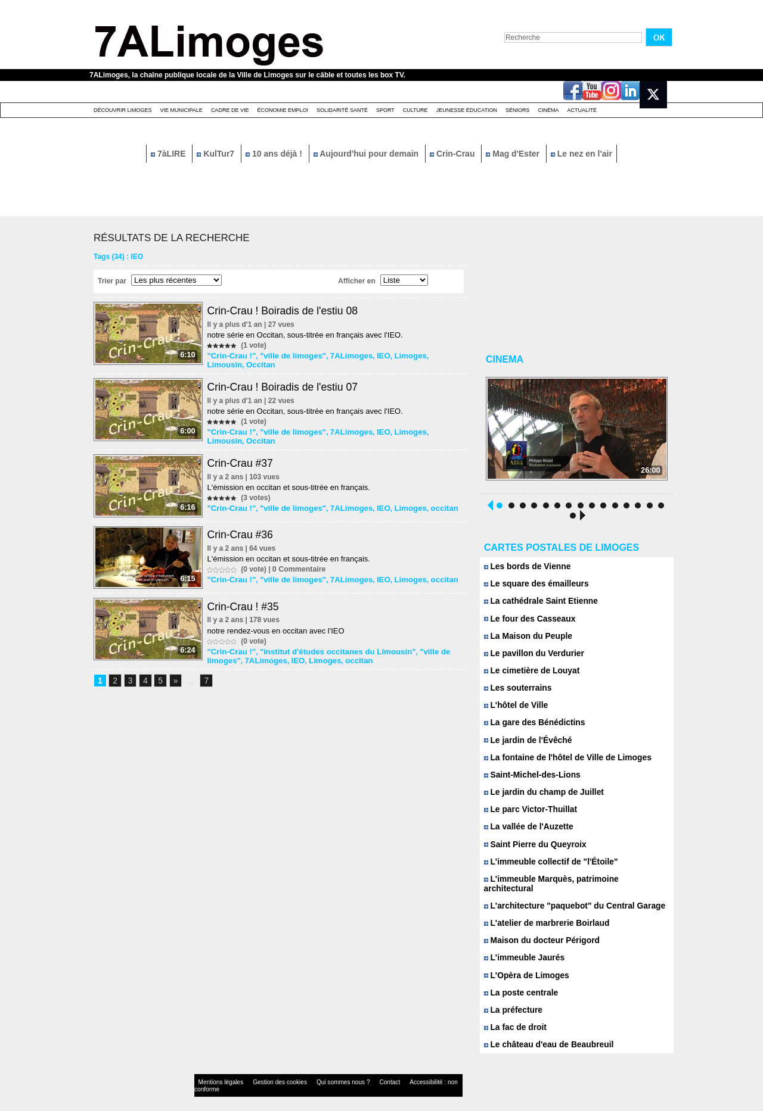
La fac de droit (513, 1016)
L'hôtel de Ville (514, 705)
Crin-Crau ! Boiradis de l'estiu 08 (286, 311)
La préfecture (511, 999)
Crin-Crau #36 (242, 534)
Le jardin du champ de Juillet (540, 792)
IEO (370, 355)
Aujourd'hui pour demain (367, 153)
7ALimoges (340, 355)
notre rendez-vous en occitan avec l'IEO (277, 631)
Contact (358, 1072)
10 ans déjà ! (275, 153)
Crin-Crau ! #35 (245, 607)
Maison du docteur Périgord (538, 930)
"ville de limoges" (287, 355)
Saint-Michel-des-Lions (529, 774)
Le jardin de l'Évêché (525, 740)
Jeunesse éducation (466, 110)
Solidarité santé (342, 110)
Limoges (394, 355)
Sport (385, 110)
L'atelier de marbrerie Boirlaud (543, 913)
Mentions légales (216, 1072)
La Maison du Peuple (525, 636)
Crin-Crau (453, 153)
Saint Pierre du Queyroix (532, 844)
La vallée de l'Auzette (526, 826)
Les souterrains (516, 688)
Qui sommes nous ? (318, 1072)
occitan (425, 505)
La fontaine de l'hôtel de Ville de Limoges (563, 757)
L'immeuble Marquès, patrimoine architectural (572, 878)
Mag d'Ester (514, 153)
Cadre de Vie (230, 110)
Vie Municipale (181, 110)
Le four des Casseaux (527, 619)
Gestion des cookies (266, 1072)
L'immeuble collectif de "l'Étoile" (547, 861)
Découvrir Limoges (123, 110)
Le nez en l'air (581, 153)
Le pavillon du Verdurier (531, 654)
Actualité (582, 110)
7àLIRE (169, 153)
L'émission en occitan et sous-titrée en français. (290, 484)
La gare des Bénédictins (531, 723)
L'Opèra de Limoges (524, 964)
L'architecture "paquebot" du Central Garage (569, 895)
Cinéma (548, 110)
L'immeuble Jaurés (522, 947)
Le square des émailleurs (533, 585)
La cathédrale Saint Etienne (537, 602)
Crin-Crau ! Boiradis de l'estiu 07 (286, 386)
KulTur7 (217, 153)
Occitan (222, 364)
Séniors (517, 110)
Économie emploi (282, 110)
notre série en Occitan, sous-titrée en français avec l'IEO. (306, 334)
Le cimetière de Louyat (529, 671)
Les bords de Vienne (525, 567)
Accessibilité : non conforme (405, 1072)
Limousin (429, 355)
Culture (415, 110)
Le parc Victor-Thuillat (528, 809)
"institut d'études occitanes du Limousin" (327, 652)
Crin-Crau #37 (242, 461)
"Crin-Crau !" (231, 355)
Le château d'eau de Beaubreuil (545, 1033)
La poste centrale (519, 982)
